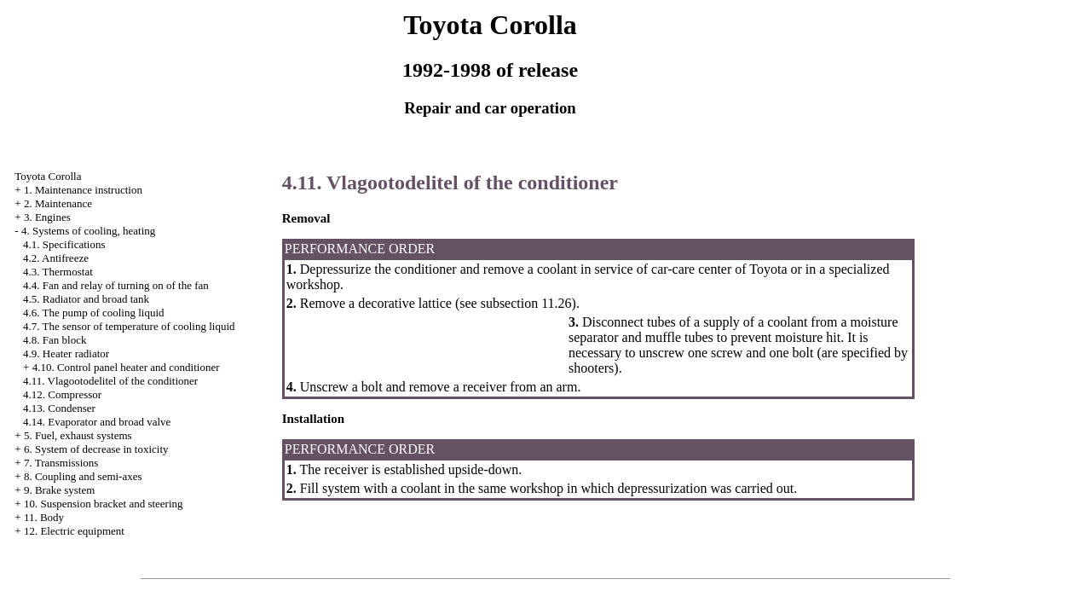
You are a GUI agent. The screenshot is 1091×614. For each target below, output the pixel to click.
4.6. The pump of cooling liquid (94, 312)
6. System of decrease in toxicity (96, 449)
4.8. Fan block (54, 339)
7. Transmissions (61, 462)
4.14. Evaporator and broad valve (96, 421)
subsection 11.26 (524, 303)
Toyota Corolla (47, 176)
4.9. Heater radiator (66, 353)
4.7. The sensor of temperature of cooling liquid (129, 326)
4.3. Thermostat (58, 271)
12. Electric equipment (74, 530)
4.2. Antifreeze (56, 258)
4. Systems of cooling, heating (88, 230)
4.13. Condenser (59, 408)
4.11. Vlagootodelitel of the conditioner (110, 380)
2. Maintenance (58, 203)
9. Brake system (59, 490)
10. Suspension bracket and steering (103, 503)
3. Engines (47, 217)
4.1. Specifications (64, 244)
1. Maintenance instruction (83, 189)
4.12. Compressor (62, 394)
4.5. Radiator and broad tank (86, 299)
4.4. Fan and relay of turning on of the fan (116, 285)
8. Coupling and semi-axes (83, 476)
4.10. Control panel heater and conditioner (126, 367)
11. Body (44, 517)
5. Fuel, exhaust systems (78, 435)
